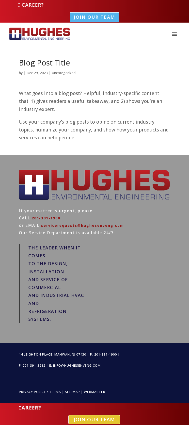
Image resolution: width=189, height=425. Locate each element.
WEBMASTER (94, 392)
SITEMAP (72, 392)
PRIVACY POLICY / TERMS (40, 392)
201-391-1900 (46, 218)
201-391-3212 (34, 365)
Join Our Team (94, 17)
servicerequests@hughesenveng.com (82, 225)
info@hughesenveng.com (77, 365)
